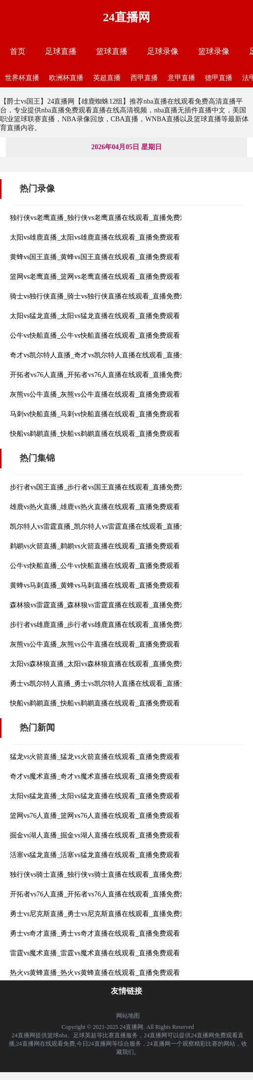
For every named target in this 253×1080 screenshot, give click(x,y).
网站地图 (128, 1015)
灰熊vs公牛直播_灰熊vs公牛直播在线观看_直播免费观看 (95, 394)
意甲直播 (181, 77)
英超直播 (107, 77)
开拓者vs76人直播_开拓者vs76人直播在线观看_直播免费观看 (102, 374)
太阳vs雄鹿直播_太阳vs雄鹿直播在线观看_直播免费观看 (95, 237)
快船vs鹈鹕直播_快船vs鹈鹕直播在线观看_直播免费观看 (95, 433)
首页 (17, 51)
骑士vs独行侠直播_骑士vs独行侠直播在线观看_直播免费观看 (102, 296)
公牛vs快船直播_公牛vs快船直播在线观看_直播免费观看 (95, 335)
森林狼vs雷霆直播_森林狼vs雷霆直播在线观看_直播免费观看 (102, 605)
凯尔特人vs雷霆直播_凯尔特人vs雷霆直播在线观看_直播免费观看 (108, 526)
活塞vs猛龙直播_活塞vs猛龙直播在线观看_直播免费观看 (95, 855)
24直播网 (126, 17)
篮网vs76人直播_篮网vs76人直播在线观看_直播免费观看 (95, 815)
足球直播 (60, 51)
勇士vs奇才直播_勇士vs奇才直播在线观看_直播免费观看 (95, 933)
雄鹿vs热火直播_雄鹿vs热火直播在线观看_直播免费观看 (95, 507)
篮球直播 (111, 51)
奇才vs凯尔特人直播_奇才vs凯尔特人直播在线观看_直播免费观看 (108, 355)
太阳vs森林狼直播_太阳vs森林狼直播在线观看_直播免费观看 (102, 664)
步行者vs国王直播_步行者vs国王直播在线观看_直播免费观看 (102, 487)
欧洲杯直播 (66, 77)
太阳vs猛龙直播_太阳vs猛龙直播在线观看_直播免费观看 (95, 316)
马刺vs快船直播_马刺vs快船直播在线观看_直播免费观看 (95, 414)
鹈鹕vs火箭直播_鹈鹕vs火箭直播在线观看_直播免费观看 (95, 546)
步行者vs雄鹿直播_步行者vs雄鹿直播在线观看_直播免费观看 (102, 624)
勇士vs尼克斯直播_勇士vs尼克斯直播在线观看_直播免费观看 (102, 914)
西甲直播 (144, 77)
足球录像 (162, 51)
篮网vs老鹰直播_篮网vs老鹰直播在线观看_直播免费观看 (95, 276)
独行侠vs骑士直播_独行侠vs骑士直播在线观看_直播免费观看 (102, 874)
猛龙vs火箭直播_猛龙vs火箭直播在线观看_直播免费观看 (95, 756)
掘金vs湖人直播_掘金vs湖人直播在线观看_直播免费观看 (95, 835)
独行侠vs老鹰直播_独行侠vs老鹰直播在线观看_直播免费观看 (102, 217)
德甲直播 (218, 77)
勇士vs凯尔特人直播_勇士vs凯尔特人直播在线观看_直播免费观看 (108, 683)
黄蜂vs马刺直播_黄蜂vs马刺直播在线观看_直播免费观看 (95, 585)
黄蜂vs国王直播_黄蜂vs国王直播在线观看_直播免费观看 (95, 257)
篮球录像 (213, 51)
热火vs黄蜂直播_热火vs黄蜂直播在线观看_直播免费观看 (95, 972)
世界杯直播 (22, 77)
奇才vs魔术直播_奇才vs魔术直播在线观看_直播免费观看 (95, 776)
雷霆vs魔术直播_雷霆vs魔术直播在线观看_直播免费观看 (95, 953)
